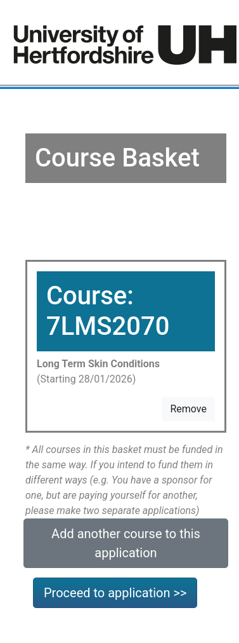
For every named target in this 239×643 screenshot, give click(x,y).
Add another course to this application (125, 543)
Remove (188, 409)
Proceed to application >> (115, 592)
